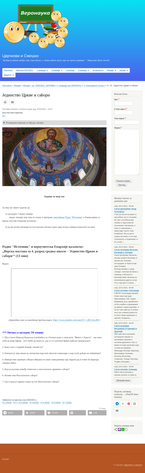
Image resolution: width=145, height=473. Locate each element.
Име (116, 99)
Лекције (17, 85)
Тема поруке (119, 118)
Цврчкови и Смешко (20, 56)
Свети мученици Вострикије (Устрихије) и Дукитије (125, 328)
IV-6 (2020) (55, 403)
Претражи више (123, 380)
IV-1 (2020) (6, 403)
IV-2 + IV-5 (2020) (20, 403)
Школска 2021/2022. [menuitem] (24, 70)
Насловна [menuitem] (8, 70)
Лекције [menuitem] (110, 71)
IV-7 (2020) (66, 403)
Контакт (5, 459)
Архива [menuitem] (123, 71)
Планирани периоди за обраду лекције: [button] (25, 122)
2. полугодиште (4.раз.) (94, 85)
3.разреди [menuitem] (70, 70)
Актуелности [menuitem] (98, 70)
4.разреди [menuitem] (82, 71)
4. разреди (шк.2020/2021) (69, 85)
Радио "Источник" (74, 217)
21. (4, 115)
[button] (5, 102)
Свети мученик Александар (126, 290)
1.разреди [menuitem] (41, 71)
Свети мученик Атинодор (125, 369)
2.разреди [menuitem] (56, 71)
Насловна (6, 85)
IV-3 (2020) (34, 403)
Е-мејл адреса (120, 109)
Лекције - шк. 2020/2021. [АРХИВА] (39, 85)
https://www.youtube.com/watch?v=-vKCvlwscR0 (76, 320)
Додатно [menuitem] (8, 75)
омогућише (58, 217)
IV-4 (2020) (45, 403)
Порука (117, 128)
